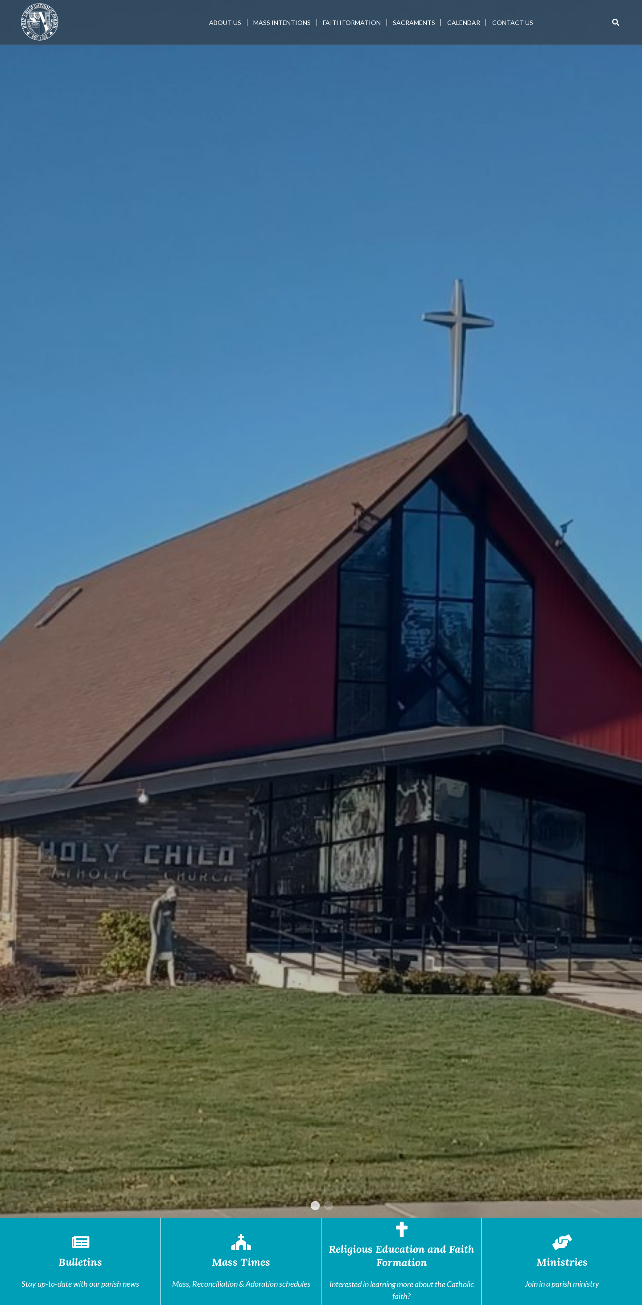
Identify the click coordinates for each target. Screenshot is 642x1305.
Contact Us (512, 22)
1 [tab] (314, 1206)
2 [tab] (327, 1206)
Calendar (463, 22)
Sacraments (414, 22)
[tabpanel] (321, 609)
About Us (225, 22)
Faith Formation (352, 22)
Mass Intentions (282, 22)
